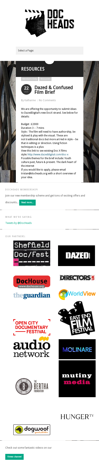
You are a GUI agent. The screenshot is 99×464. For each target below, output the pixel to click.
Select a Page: (26, 50)
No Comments (47, 100)
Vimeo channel (14, 457)
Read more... (27, 202)
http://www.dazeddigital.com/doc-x (48, 154)
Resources (45, 79)
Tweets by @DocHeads (18, 223)
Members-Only (29, 79)
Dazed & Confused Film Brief (53, 90)
